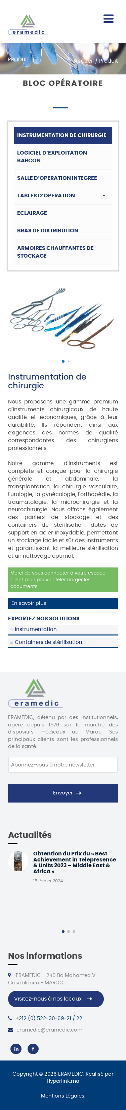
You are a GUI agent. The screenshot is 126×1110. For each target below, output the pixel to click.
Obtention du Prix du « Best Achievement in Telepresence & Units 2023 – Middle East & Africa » (74, 862)
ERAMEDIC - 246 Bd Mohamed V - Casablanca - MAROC (53, 979)
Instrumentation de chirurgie (62, 135)
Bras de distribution (47, 230)
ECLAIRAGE (32, 213)
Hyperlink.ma (63, 1081)
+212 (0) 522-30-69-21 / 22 (45, 1018)
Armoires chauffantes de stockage (55, 252)
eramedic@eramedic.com (45, 1030)
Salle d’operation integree (57, 178)
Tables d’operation (46, 195)
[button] (63, 361)
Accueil (84, 61)
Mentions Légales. (63, 1096)
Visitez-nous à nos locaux (48, 999)
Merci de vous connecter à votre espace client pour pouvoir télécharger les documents (58, 580)
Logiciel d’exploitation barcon (52, 156)
